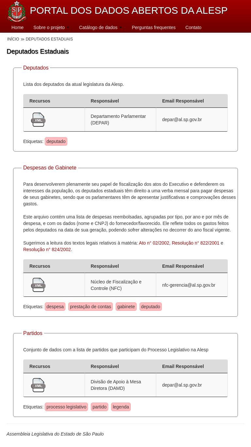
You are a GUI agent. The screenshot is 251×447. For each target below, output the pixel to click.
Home (17, 27)
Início (13, 39)
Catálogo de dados (100, 27)
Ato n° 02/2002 (154, 243)
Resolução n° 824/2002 (47, 249)
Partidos (32, 333)
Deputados (35, 68)
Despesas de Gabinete (49, 167)
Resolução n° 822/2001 (196, 243)
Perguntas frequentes (154, 27)
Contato (193, 27)
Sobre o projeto (51, 27)
